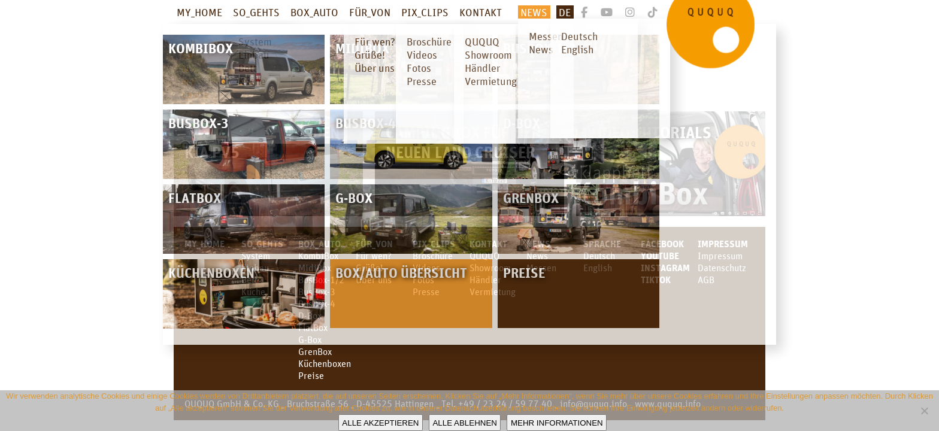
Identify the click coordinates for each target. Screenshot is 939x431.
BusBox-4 (316, 303)
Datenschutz (722, 268)
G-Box (310, 339)
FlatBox (313, 327)
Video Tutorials (649, 132)
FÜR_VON (369, 12)
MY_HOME (199, 12)
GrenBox (315, 351)
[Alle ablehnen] (924, 411)
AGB (706, 280)
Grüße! (369, 268)
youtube (660, 256)
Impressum (723, 244)
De (565, 12)
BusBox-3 (316, 292)
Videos (426, 268)
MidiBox (314, 268)
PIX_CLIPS (425, 12)
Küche (253, 292)
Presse (426, 292)
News (533, 12)
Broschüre (433, 256)
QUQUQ (484, 256)
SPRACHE (602, 244)
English (597, 268)
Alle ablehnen (464, 422)
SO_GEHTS (256, 12)
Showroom (490, 268)
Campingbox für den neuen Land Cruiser (463, 142)
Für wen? (374, 256)
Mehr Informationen (557, 422)
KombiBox (318, 256)
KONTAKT (480, 12)
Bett (249, 280)
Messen (541, 268)
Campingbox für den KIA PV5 (262, 142)
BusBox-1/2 (321, 280)
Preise (311, 375)
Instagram (665, 268)
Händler (485, 280)
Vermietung (492, 292)
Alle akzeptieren (380, 422)
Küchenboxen (324, 363)
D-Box (310, 315)
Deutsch (599, 256)
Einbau (255, 268)
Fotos (423, 280)
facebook (662, 244)
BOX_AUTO (314, 12)
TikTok (656, 280)
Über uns (374, 280)
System (255, 256)
